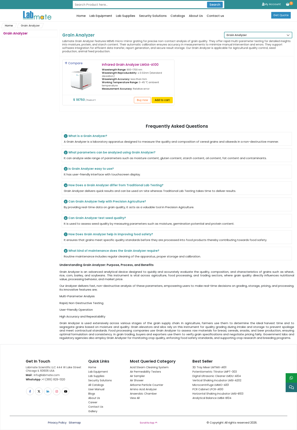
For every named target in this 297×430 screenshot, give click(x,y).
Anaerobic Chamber (143, 393)
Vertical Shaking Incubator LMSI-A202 (216, 380)
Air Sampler (137, 376)
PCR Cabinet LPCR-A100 (207, 389)
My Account (271, 4)
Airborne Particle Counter (146, 385)
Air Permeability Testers (145, 371)
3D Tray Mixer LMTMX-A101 (209, 367)
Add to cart (162, 100)
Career (92, 402)
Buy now (142, 100)
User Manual (96, 389)
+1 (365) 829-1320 (45, 379)
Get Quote (281, 15)
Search (214, 4)
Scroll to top (148, 423)
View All (135, 398)
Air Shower (137, 380)
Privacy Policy (57, 423)
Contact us (215, 16)
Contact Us (95, 406)
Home (81, 16)
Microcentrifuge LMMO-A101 (210, 385)
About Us (196, 16)
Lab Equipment (100, 16)
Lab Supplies (125, 16)
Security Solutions (153, 16)
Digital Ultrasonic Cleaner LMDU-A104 (216, 376)
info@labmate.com (43, 375)
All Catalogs (96, 385)
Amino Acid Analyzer (143, 389)
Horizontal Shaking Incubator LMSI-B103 (217, 393)
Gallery (92, 411)
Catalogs (177, 16)
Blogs (91, 393)
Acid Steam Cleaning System (149, 367)
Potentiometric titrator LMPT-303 (214, 371)
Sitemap (75, 423)
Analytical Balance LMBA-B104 (211, 398)
